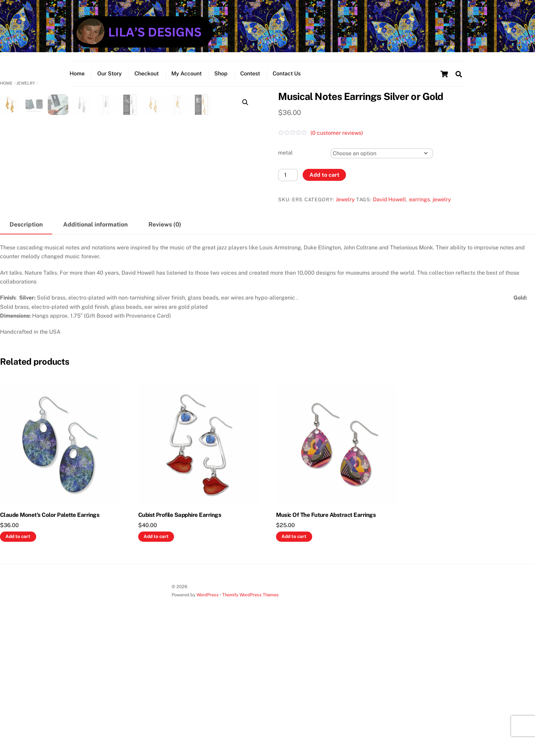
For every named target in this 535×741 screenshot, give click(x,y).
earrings (419, 199)
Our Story (109, 73)
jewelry (442, 199)
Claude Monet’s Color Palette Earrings (49, 629)
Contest (250, 73)
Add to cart (324, 175)
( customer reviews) (336, 133)
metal (285, 152)
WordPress (208, 709)
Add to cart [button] (17, 651)
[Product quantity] (288, 175)
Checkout (146, 73)
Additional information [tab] (95, 339)
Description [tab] (26, 339)
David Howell (389, 199)
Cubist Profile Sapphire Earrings (179, 629)
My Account (186, 73)
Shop (221, 73)
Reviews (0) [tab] (164, 339)
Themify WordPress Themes (250, 709)
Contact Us (287, 73)
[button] (245, 102)
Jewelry (25, 83)
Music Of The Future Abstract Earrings (326, 629)
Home (77, 73)
